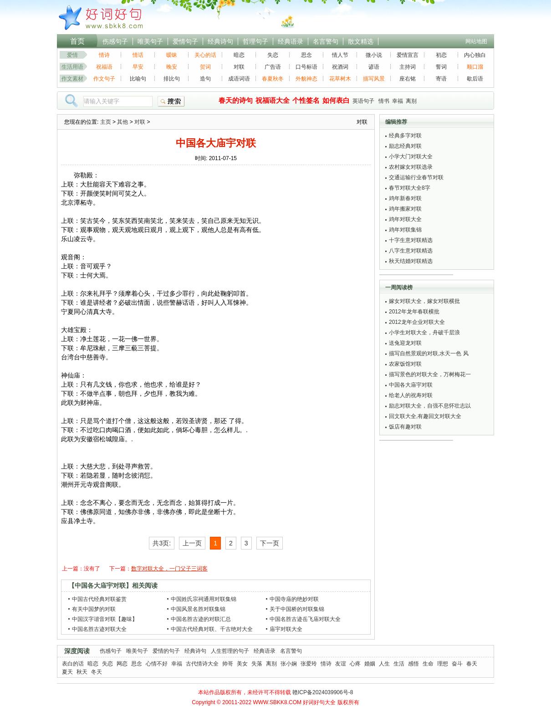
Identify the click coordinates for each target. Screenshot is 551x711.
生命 (428, 664)
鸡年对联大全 (405, 219)
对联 (239, 67)
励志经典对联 (405, 146)
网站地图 (476, 41)
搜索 (171, 101)
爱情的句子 (166, 651)
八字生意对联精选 (411, 250)
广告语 (273, 67)
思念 (306, 55)
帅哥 (227, 664)
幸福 (397, 101)
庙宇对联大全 (286, 629)
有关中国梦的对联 (94, 609)
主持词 (407, 67)
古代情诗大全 (202, 664)
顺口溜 (475, 67)
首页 (77, 41)
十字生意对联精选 (411, 240)
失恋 (272, 55)
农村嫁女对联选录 (411, 167)
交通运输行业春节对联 (416, 177)
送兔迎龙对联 (405, 343)
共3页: (162, 543)
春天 (471, 664)
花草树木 (340, 79)
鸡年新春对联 (405, 198)
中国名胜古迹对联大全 (99, 629)
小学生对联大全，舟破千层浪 (424, 332)
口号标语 (306, 67)
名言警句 (325, 41)
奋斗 (457, 664)
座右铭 (407, 79)
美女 (242, 664)
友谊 (340, 664)
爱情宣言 (407, 55)
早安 (138, 67)
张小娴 (289, 664)
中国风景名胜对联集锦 (198, 609)
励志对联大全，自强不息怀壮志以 (430, 406)
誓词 (441, 67)
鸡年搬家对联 (405, 209)
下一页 (269, 543)
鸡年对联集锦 (405, 230)
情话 (138, 55)
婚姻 (369, 664)
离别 (411, 101)
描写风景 (374, 79)
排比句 (171, 79)
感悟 (413, 664)
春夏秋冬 (273, 79)
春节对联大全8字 (409, 188)
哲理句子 (255, 41)
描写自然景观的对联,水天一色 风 (429, 353)
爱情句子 (185, 41)
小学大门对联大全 (411, 156)
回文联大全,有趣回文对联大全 (425, 416)
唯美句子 (150, 41)
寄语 (441, 79)
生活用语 (72, 67)
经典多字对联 (405, 135)
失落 (256, 664)
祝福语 (104, 67)
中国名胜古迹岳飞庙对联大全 (305, 619)
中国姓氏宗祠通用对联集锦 (203, 599)
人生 (384, 664)
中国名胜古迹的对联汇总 (201, 619)
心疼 (355, 664)
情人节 (340, 55)
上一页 (192, 543)
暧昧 (171, 55)
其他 (122, 122)
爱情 (72, 55)
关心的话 (205, 55)
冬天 (96, 672)
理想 (442, 664)
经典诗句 (220, 41)
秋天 (82, 672)
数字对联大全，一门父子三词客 (169, 568)
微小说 (374, 55)
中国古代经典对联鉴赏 (99, 599)
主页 (105, 122)
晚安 (171, 67)
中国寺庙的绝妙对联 (294, 599)
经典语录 (290, 41)
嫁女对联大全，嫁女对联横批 (424, 301)
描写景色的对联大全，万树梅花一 (430, 374)
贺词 (205, 67)
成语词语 (239, 79)
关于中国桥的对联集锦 (297, 609)
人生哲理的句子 (230, 651)
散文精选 (360, 41)
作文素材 (72, 79)
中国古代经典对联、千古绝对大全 (212, 629)
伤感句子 (115, 41)
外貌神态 (306, 79)
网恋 (122, 664)
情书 (383, 101)
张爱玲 (309, 664)
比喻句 (138, 79)
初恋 (441, 55)
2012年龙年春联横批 (414, 311)
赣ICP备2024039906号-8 (322, 692)
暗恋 (239, 55)
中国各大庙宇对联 (411, 385)
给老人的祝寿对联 (411, 395)
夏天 (67, 672)
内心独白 (475, 55)
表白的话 (73, 664)
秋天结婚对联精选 (411, 261)
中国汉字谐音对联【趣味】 (105, 619)
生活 (398, 664)
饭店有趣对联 (405, 427)
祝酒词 (340, 67)
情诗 (104, 55)
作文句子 (104, 79)
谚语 (373, 67)
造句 (205, 79)
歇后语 (475, 79)
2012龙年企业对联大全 (417, 322)
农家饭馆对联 (405, 364)
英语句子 (363, 101)
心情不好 (157, 664)
